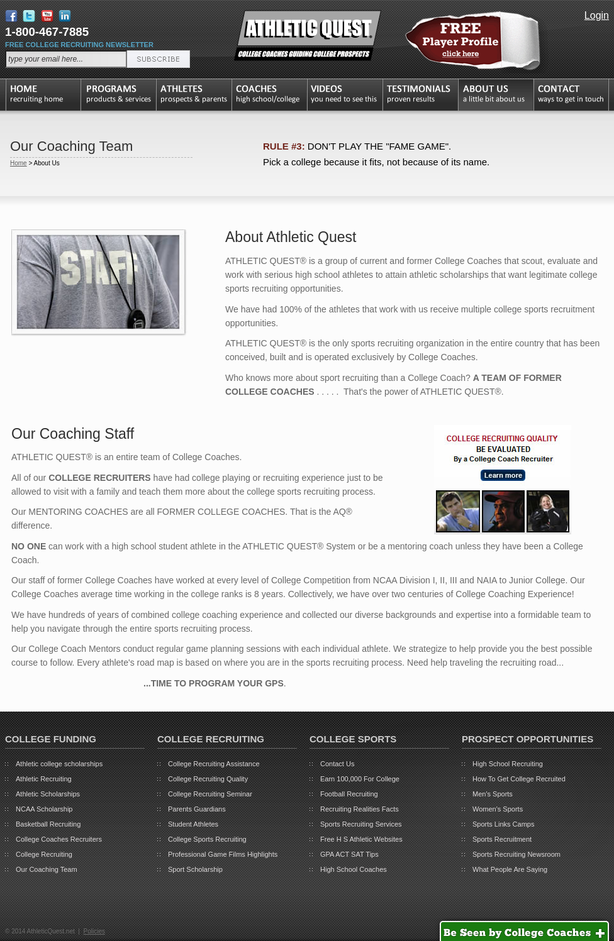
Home (18, 163)
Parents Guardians (197, 809)
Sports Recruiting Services (361, 824)
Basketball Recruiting (48, 824)
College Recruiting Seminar (210, 794)
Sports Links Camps (503, 824)
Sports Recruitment (502, 839)
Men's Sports (492, 794)
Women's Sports (497, 809)
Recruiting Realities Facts (359, 809)
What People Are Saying (509, 869)
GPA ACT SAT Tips (349, 854)
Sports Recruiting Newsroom (516, 854)
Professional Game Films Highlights (222, 854)
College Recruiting (44, 854)
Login (596, 15)
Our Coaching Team (46, 869)
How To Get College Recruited (519, 779)
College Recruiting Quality (208, 779)
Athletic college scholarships (59, 764)
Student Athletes (193, 824)
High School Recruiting (507, 764)
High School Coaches (353, 869)
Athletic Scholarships (48, 794)
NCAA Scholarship (44, 809)
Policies (93, 931)
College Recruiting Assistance (214, 764)
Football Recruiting (349, 794)
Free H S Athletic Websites (361, 839)
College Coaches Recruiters (59, 839)
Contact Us (337, 764)
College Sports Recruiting (207, 839)
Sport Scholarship (195, 869)
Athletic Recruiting (44, 779)
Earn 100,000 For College (359, 779)
